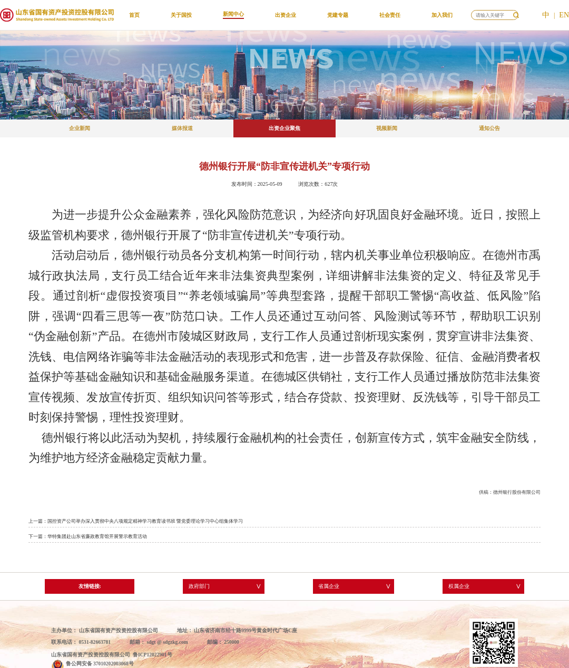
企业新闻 (79, 128)
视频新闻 (386, 128)
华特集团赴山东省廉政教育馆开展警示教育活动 (97, 536)
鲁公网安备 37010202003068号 (100, 663)
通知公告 (489, 128)
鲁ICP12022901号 (152, 654)
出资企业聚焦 (284, 128)
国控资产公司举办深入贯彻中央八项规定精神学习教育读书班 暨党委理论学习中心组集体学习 (145, 521)
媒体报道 (182, 128)
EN (564, 15)
